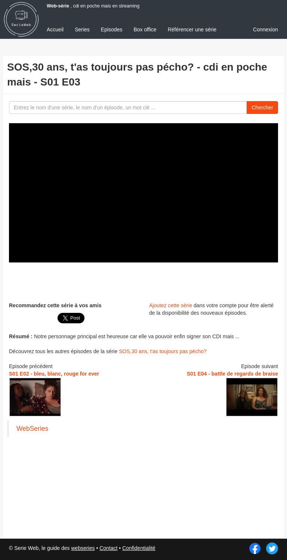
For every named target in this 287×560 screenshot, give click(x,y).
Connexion (265, 29)
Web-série (58, 6)
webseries (83, 548)
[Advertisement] (143, 281)
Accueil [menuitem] (55, 29)
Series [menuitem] (82, 29)
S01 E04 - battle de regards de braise (232, 374)
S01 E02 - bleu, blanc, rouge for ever (54, 374)
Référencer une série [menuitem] (192, 29)
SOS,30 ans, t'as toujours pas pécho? (163, 351)
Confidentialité (138, 548)
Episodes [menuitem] (112, 29)
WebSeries (32, 428)
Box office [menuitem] (144, 29)
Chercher (262, 108)
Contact (108, 548)
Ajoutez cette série (170, 305)
